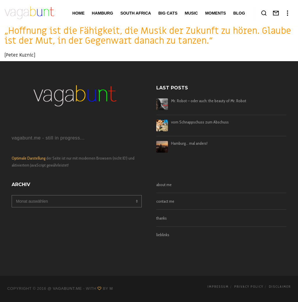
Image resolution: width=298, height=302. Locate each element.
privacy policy (248, 287)
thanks (161, 218)
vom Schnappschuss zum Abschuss (200, 122)
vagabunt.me (67, 288)
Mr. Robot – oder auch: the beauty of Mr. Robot (208, 100)
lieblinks (162, 234)
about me (164, 184)
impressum (218, 287)
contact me (165, 201)
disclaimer (280, 287)
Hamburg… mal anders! (189, 143)
